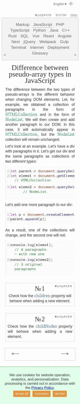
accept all (21, 393)
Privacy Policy (42, 388)
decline (60, 393)
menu (73, 15)
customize (41, 393)
